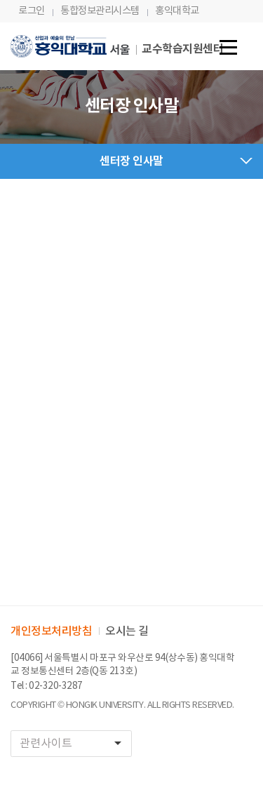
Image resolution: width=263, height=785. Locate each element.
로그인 (31, 11)
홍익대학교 (177, 11)
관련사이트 (75, 743)
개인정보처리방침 (51, 631)
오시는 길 (127, 631)
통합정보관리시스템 (100, 11)
